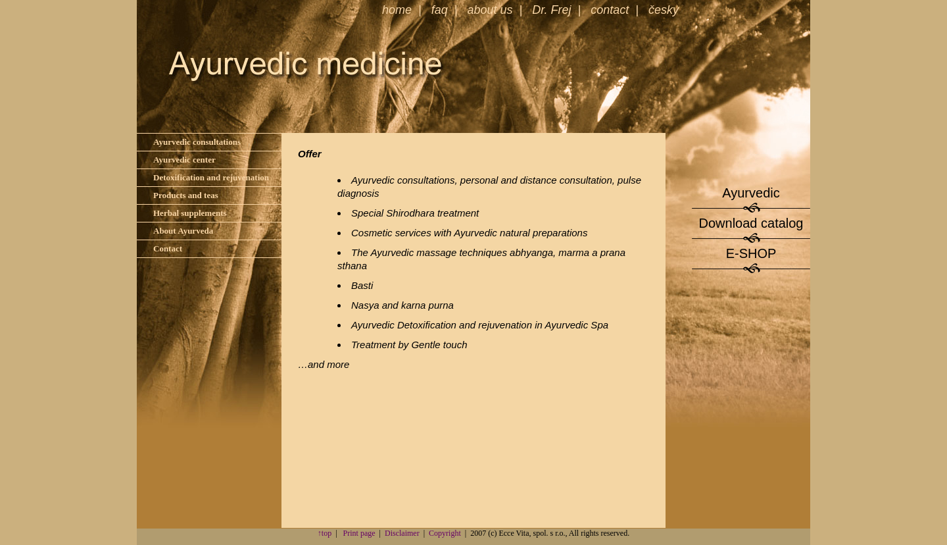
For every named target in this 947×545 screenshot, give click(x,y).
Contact (167, 248)
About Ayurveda (183, 231)
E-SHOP (751, 253)
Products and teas (185, 195)
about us (489, 9)
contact (610, 9)
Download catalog (751, 223)
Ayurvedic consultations (197, 142)
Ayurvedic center (184, 160)
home (397, 9)
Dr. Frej (551, 9)
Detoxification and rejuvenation (211, 177)
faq (439, 9)
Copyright (445, 533)
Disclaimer (402, 533)
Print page (359, 533)
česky (663, 9)
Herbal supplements (190, 213)
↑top (324, 533)
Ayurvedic (750, 193)
